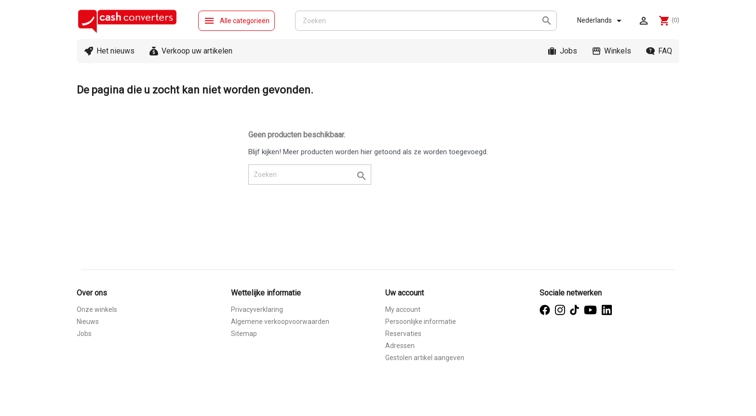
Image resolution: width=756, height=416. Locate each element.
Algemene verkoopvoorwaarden (280, 321)
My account (402, 309)
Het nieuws (115, 50)
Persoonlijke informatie (420, 321)
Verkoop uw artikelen (197, 50)
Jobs (568, 50)
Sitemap (244, 333)
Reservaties (403, 333)
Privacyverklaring (257, 309)
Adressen (400, 345)
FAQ (665, 50)
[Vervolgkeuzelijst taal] (601, 21)
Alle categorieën (236, 21)
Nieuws (88, 321)
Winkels (617, 50)
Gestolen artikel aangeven (424, 358)
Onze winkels (97, 309)
